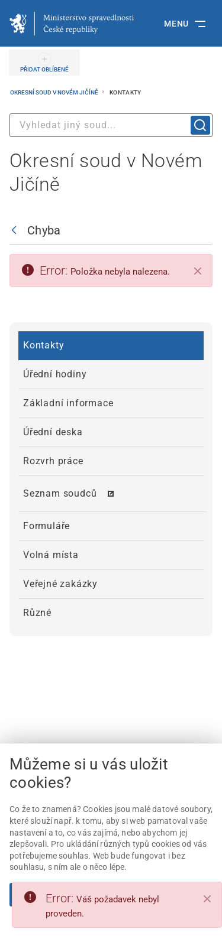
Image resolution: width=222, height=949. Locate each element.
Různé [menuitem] (37, 612)
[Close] (207, 898)
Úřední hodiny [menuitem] (54, 374)
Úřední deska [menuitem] (53, 432)
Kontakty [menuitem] (43, 345)
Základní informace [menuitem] (68, 403)
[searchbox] (111, 125)
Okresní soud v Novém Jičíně (54, 92)
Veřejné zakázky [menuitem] (60, 583)
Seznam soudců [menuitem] (59, 493)
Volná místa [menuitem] (51, 554)
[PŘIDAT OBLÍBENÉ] (44, 63)
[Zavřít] (197, 271)
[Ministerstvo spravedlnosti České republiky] (71, 23)
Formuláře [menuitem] (46, 525)
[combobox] (111, 125)
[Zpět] (16, 230)
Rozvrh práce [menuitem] (53, 461)
